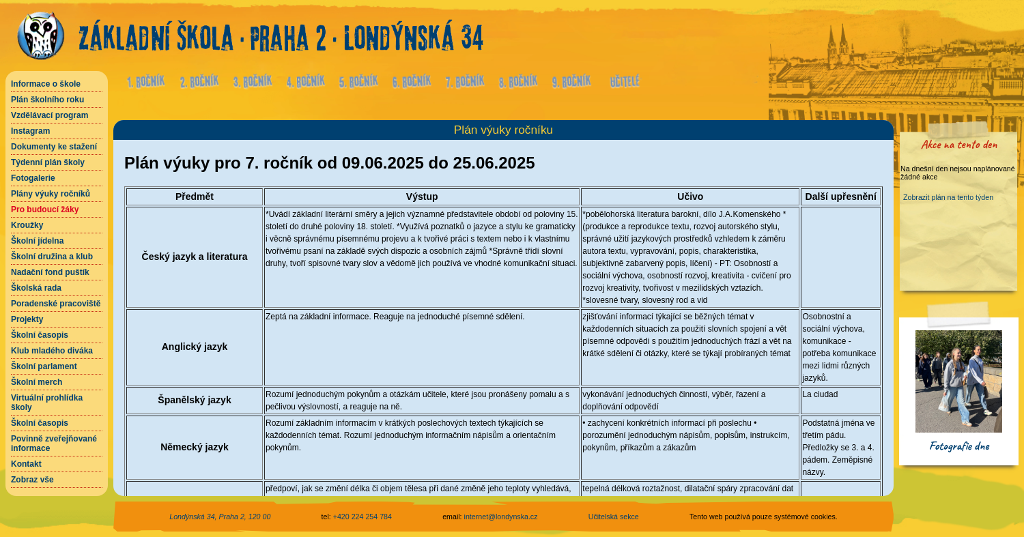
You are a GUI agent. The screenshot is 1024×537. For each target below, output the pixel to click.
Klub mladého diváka (52, 350)
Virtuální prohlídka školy (47, 402)
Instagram (30, 131)
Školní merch (36, 382)
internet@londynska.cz (501, 516)
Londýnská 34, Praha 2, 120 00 (219, 516)
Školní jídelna (37, 241)
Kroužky (27, 225)
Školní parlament (44, 366)
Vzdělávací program (49, 115)
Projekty (27, 319)
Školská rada (36, 288)
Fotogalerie (33, 178)
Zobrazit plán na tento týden (948, 197)
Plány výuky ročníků (50, 194)
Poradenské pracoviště (55, 303)
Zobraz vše (32, 479)
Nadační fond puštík (50, 272)
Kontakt (26, 464)
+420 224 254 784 (362, 516)
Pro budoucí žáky (45, 209)
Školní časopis (39, 335)
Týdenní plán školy (48, 162)
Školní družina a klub (52, 256)
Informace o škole (46, 84)
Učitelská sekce (613, 516)
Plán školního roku (47, 99)
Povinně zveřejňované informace (54, 443)
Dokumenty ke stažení (54, 146)
